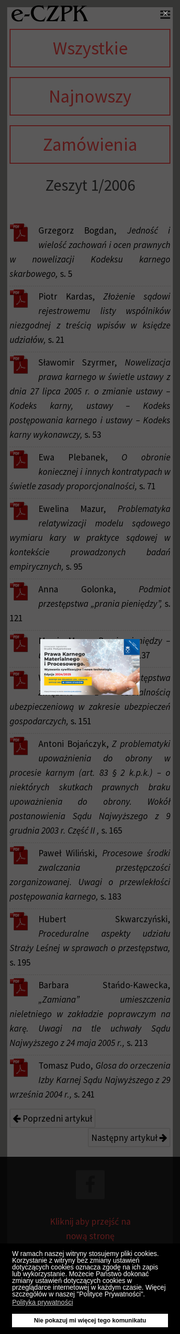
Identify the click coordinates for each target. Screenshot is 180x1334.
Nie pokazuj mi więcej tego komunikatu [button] (90, 1320)
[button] (147, 1295)
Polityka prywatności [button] (42, 1302)
